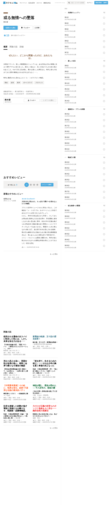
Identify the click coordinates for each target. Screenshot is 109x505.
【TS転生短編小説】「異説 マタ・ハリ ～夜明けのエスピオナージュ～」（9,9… (15, 346)
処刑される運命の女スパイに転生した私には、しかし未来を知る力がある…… (15, 338)
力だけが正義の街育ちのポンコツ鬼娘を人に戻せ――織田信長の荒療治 (44, 408)
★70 (34, 420)
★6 (34, 346)
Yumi (8, 395)
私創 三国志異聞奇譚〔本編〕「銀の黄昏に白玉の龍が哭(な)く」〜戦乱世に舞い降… (15, 416)
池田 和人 (36, 418)
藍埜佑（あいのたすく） (11, 350)
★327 (34, 397)
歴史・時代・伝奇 (13, 353)
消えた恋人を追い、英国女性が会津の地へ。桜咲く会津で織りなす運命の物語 (15, 363)
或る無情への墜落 (18, 18)
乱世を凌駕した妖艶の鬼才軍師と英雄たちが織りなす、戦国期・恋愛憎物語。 (15, 408)
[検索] (69, 2)
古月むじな (7, 199)
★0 (4, 353)
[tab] (6, 47)
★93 (4, 398)
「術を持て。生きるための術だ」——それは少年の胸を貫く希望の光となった (44, 363)
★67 (34, 375)
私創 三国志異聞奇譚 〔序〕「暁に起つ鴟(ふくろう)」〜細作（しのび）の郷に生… (45, 371)
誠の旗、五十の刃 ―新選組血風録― (45, 342)
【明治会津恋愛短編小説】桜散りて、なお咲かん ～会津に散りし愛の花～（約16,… (15, 371)
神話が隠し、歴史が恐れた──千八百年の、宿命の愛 (44, 386)
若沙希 (47, 373)
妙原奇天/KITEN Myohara (43, 344)
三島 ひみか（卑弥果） (41, 395)
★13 (4, 420)
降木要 (5, 22)
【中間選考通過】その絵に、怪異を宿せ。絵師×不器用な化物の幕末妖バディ (15, 387)
